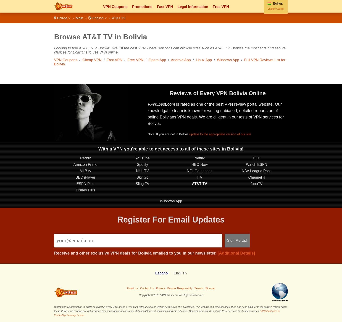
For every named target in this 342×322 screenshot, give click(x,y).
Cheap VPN (92, 60)
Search (198, 288)
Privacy (160, 288)
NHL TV (142, 171)
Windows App (228, 60)
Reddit (85, 158)
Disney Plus (85, 190)
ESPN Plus (85, 184)
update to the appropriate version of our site (220, 134)
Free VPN (221, 7)
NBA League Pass (256, 171)
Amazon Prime (85, 164)
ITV (200, 177)
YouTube (142, 158)
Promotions (142, 7)
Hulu (256, 158)
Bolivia (62, 18)
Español (161, 273)
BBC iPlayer (85, 177)
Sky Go (142, 177)
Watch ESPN (256, 164)
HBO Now (199, 164)
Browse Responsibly (179, 288)
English (97, 18)
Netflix (200, 158)
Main (79, 18)
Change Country (276, 9)
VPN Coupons (115, 7)
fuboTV (257, 184)
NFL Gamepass (199, 171)
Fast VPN (165, 7)
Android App (181, 60)
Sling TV (142, 184)
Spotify (142, 164)
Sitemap (210, 288)
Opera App (157, 60)
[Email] (138, 240)
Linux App (204, 60)
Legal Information (193, 7)
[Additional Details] (236, 253)
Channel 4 (256, 177)
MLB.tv (85, 171)
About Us (132, 288)
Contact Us (147, 288)
